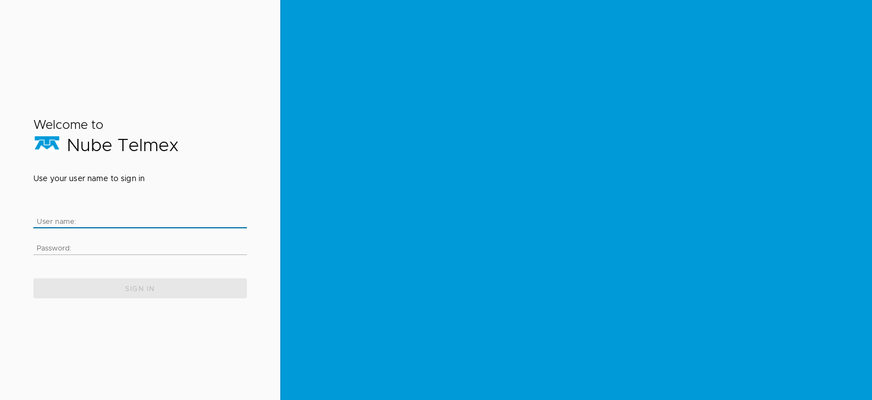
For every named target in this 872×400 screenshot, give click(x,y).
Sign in (140, 288)
